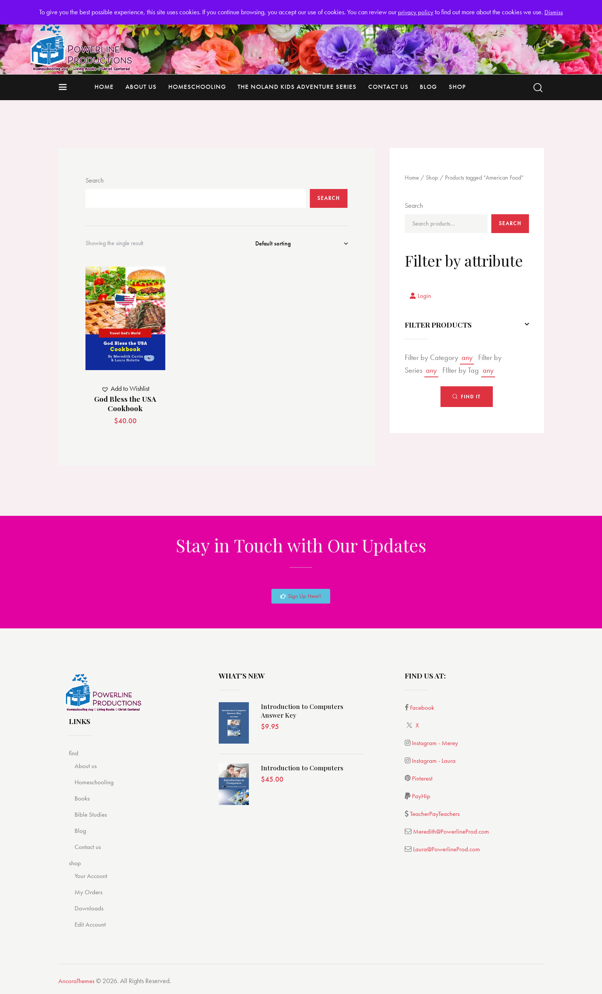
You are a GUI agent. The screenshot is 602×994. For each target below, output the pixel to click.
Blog (81, 830)
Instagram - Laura (434, 760)
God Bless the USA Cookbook (125, 403)
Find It (471, 398)
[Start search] (538, 88)
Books (83, 798)
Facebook (423, 707)
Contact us (89, 846)
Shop (432, 177)
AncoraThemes (77, 980)
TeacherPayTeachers (436, 813)
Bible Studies (92, 814)
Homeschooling (96, 782)
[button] (125, 388)
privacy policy (416, 12)
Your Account (93, 875)
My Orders (90, 891)
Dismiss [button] (554, 12)
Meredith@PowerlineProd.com (452, 831)
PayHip (421, 795)
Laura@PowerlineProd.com (447, 849)
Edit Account (92, 924)
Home (412, 177)
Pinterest (422, 778)
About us (87, 765)
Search (94, 180)
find (74, 753)
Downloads (91, 908)
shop (75, 862)
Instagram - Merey (436, 742)
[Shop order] (301, 243)
